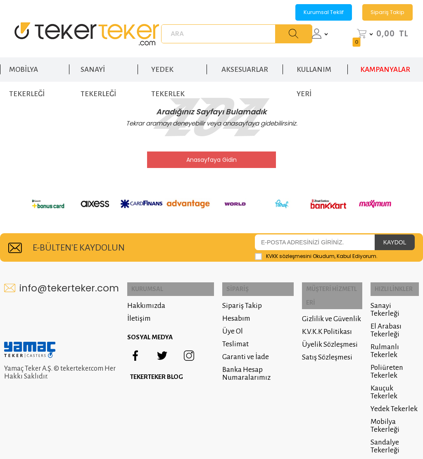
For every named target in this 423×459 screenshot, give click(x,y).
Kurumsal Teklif (324, 12)
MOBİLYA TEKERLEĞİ (27, 65)
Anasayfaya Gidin (211, 160)
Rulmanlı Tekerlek (381, 340)
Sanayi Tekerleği (392, 303)
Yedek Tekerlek (390, 391)
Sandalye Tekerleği (381, 428)
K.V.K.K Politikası (320, 316)
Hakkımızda (146, 303)
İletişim (139, 316)
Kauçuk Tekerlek (392, 378)
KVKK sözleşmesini (288, 255)
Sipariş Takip (387, 12)
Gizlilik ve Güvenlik (324, 303)
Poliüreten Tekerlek (383, 361)
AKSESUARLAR (244, 61)
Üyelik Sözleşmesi (323, 329)
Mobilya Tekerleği (381, 407)
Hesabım (225, 316)
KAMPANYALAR (385, 61)
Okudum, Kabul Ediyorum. (316, 256)
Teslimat (224, 341)
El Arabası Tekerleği (382, 320)
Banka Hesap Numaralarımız (235, 371)
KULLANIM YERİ (314, 65)
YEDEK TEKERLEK (168, 65)
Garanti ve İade (234, 354)
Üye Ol (221, 329)
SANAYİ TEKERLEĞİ (98, 65)
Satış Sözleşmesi (320, 341)
